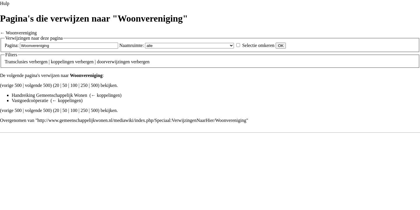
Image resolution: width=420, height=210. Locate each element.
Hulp (4, 3)
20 (57, 85)
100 (73, 85)
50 (64, 85)
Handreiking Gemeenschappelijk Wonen (49, 95)
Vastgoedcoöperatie (30, 100)
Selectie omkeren (258, 45)
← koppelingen (105, 95)
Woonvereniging (21, 32)
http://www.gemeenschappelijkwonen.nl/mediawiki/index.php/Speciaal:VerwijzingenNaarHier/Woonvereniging (141, 120)
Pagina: (12, 45)
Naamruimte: (131, 45)
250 (84, 85)
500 (94, 85)
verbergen (38, 61)
